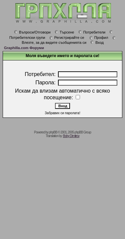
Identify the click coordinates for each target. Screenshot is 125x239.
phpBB (53, 132)
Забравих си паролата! (62, 113)
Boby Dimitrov (71, 136)
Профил (98, 38)
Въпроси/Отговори (32, 32)
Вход (97, 42)
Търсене (64, 32)
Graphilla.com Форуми (24, 48)
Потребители (92, 32)
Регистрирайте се (66, 38)
